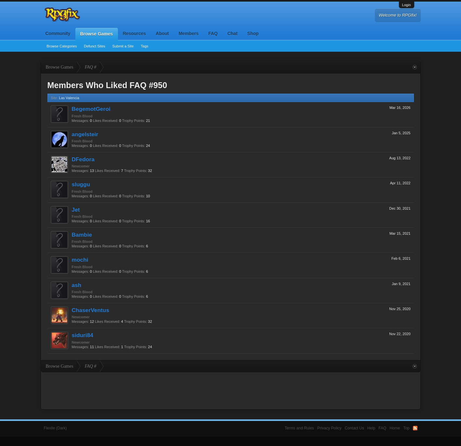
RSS (415, 428)
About (162, 33)
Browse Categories (62, 46)
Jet (76, 209)
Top (406, 428)
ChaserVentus (90, 310)
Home (395, 428)
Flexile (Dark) (55, 428)
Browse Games (96, 33)
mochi (80, 259)
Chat (232, 33)
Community (57, 33)
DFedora (83, 159)
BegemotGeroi (91, 109)
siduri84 (82, 335)
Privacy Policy (329, 428)
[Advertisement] (230, 390)
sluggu (81, 184)
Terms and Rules (299, 428)
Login (406, 5)
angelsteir (85, 134)
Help (371, 428)
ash (77, 285)
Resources (134, 33)
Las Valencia (69, 98)
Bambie (82, 234)
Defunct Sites (94, 46)
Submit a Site (123, 46)
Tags (144, 46)
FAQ (213, 33)
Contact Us (354, 428)
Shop (253, 33)
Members (188, 33)
